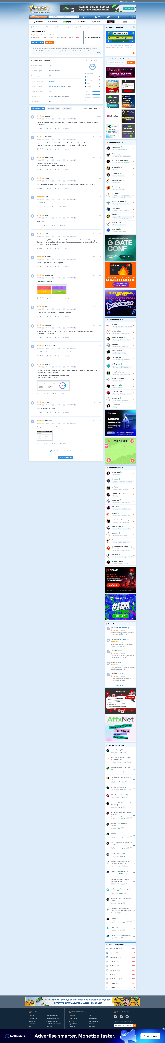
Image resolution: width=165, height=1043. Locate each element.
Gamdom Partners (113, 836)
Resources (122, 17)
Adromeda (114, 807)
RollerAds (92, 1026)
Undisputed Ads (116, 762)
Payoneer (57, 86)
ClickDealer (72, 1026)
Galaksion (72, 1016)
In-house (52, 97)
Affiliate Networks (52, 1016)
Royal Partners (113, 847)
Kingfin (113, 782)
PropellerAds (93, 1018)
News (110, 17)
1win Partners (115, 856)
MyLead (113, 913)
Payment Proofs (53, 108)
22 (81, 451)
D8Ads (113, 884)
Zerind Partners (113, 921)
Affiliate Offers (33, 1018)
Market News (33, 1021)
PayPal (51, 86)
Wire (62, 86)
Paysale (113, 866)
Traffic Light (114, 893)
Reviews (87, 17)
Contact (49, 1026)
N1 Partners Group (114, 817)
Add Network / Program (128, 1)
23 (85, 451)
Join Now (49, 42)
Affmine (113, 772)
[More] (99, 52)
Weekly (51, 81)
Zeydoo (113, 828)
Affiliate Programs (52, 1021)
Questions (67, 108)
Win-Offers (114, 874)
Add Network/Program (54, 1024)
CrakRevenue (115, 789)
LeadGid (113, 930)
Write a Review (37, 42)
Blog (134, 17)
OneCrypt (114, 752)
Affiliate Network (37, 27)
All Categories (38, 17)
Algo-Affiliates (115, 938)
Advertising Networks (53, 1018)
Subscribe (131, 62)
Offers (98, 17)
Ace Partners (115, 797)
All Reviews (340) (38, 108)
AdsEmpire (114, 903)
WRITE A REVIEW (66, 457)
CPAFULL (91, 1016)
